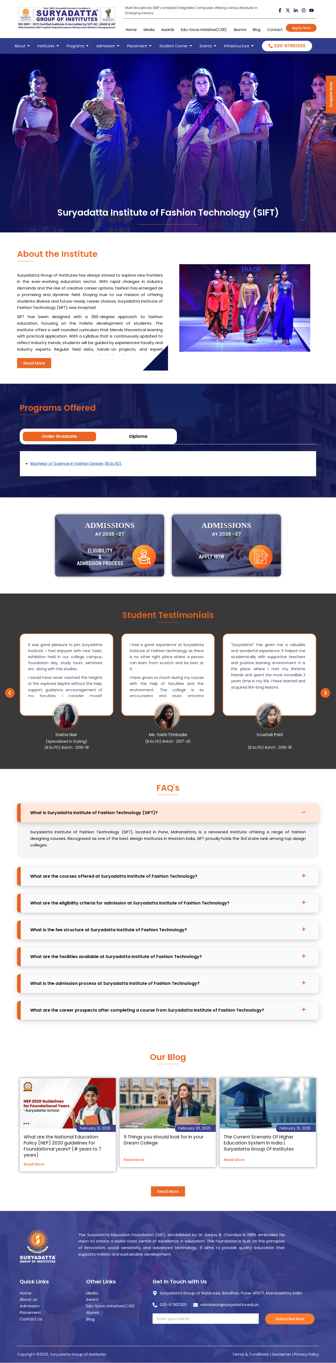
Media (149, 29)
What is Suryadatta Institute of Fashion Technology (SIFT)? (94, 813)
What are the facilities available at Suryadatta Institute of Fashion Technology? (116, 957)
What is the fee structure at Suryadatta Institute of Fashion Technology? (108, 930)
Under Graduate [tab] (59, 436)
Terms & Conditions (250, 1354)
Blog (256, 29)
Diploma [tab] (138, 436)
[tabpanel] (168, 463)
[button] (309, 692)
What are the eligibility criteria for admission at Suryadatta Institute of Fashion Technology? (129, 903)
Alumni (240, 29)
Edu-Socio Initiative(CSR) (204, 29)
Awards (167, 29)
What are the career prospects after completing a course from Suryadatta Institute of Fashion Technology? (147, 1010)
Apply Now (301, 27)
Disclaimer (282, 1354)
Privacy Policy (306, 1354)
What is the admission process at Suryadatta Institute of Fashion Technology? (115, 983)
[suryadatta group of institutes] (67, 18)
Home (131, 29)
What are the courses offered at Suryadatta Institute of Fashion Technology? (113, 876)
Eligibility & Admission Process (100, 575)
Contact (275, 29)
